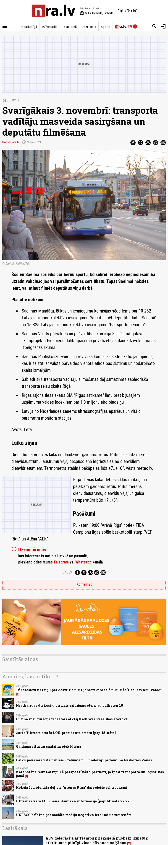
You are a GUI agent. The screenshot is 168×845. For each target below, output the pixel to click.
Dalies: (68, 572)
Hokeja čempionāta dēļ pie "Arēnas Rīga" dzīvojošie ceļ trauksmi (71, 787)
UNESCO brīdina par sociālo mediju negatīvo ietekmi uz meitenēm (73, 815)
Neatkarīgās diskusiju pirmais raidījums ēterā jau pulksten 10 (69, 705)
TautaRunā (69, 26)
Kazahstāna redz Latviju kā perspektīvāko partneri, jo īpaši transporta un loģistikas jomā (90, 774)
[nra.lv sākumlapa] (53, 11)
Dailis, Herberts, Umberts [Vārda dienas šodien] (96, 13)
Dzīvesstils (49, 26)
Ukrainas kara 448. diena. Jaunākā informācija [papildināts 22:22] (73, 801)
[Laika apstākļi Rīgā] (127, 10)
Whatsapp (83, 562)
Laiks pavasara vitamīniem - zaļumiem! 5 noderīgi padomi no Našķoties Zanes (84, 760)
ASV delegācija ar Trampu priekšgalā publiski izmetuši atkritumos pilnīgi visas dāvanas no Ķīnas (97, 840)
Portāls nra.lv (10, 142)
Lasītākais (15, 828)
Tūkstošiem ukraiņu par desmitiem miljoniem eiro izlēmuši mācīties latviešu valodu (89, 690)
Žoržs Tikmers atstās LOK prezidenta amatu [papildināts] (66, 733)
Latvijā (14, 100)
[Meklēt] (154, 26)
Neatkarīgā (29, 26)
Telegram (61, 562)
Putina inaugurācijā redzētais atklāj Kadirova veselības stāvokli (72, 719)
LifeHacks (88, 26)
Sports (105, 26)
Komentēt (84, 584)
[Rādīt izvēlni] (4, 26)
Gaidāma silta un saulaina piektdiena (48, 746)
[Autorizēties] (163, 26)
